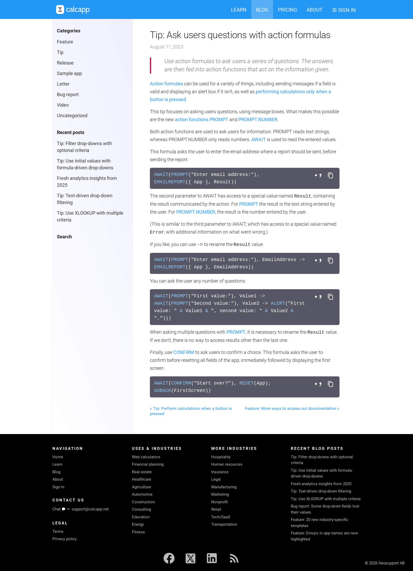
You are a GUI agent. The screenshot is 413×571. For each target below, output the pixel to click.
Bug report (68, 94)
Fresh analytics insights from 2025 (321, 483)
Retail (216, 509)
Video (63, 105)
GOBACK (162, 390)
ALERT (278, 303)
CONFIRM (183, 352)
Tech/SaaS (220, 517)
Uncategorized (72, 115)
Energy (138, 524)
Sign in (58, 487)
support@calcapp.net (90, 509)
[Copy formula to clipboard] (330, 175)
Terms (57, 531)
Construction (143, 502)
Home (57, 457)
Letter (63, 84)
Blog (56, 472)
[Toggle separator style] (319, 175)
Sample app (69, 73)
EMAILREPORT (169, 182)
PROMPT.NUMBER (257, 119)
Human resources (227, 464)
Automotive (142, 494)
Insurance (219, 472)
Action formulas (166, 83)
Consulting (141, 509)
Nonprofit (219, 502)
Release (65, 63)
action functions (191, 119)
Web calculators (146, 457)
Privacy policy (64, 538)
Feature (65, 42)
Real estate (142, 472)
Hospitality (220, 457)
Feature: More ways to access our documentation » (292, 408)
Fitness (138, 532)
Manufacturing (224, 487)
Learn (57, 464)
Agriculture (141, 487)
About (57, 479)
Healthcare (141, 479)
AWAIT (258, 139)
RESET (246, 383)
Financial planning (148, 464)
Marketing (220, 494)
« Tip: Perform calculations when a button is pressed (191, 411)
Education (141, 517)
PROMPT (218, 119)
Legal (216, 479)
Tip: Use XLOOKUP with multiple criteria (326, 498)
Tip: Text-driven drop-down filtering (321, 491)
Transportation (224, 524)
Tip (60, 52)
